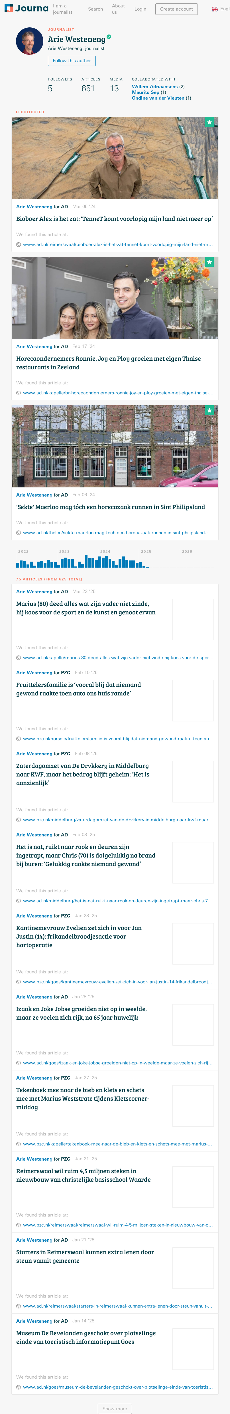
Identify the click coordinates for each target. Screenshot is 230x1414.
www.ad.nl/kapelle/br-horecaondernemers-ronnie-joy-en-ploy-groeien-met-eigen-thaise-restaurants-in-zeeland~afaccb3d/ (118, 393)
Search (95, 9)
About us (118, 9)
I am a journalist (62, 9)
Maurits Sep (145, 92)
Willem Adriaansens (155, 86)
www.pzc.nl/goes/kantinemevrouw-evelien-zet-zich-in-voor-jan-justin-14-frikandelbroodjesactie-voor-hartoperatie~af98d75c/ (118, 982)
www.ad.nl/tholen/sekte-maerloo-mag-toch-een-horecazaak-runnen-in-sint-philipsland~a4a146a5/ (118, 532)
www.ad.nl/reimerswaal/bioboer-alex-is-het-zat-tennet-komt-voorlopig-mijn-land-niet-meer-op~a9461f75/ (118, 244)
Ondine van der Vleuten (158, 98)
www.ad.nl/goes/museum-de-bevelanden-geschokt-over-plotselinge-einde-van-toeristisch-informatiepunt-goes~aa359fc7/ (118, 1387)
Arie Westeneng (34, 206)
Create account (176, 9)
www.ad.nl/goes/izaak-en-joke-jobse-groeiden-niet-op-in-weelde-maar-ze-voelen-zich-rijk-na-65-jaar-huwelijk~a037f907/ (118, 1063)
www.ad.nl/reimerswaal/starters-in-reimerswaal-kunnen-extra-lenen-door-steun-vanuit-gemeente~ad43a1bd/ (118, 1306)
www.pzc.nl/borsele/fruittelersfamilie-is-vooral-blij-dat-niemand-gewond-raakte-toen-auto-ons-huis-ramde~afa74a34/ (118, 738)
